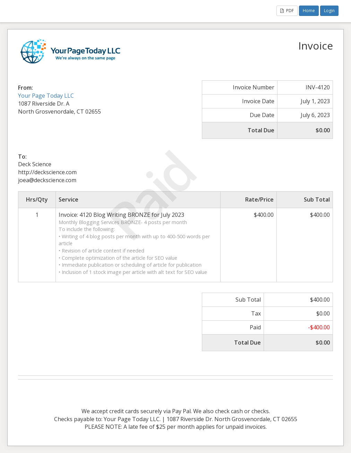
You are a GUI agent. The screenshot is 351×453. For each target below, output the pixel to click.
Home (309, 11)
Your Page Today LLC (46, 95)
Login (329, 11)
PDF (287, 11)
